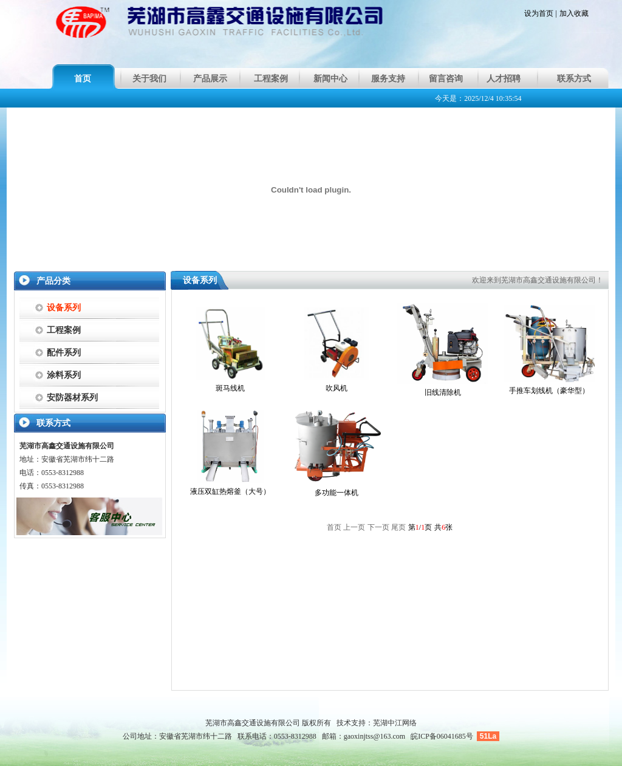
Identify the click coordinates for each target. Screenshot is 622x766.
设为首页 (538, 13)
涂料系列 (64, 375)
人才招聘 (504, 78)
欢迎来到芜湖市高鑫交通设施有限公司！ (537, 280)
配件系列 (64, 352)
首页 (82, 78)
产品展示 (210, 78)
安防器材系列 (72, 397)
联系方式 (574, 78)
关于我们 (149, 78)
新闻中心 (330, 78)
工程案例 (271, 78)
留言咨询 (446, 78)
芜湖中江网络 (395, 723)
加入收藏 (574, 13)
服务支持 (388, 78)
